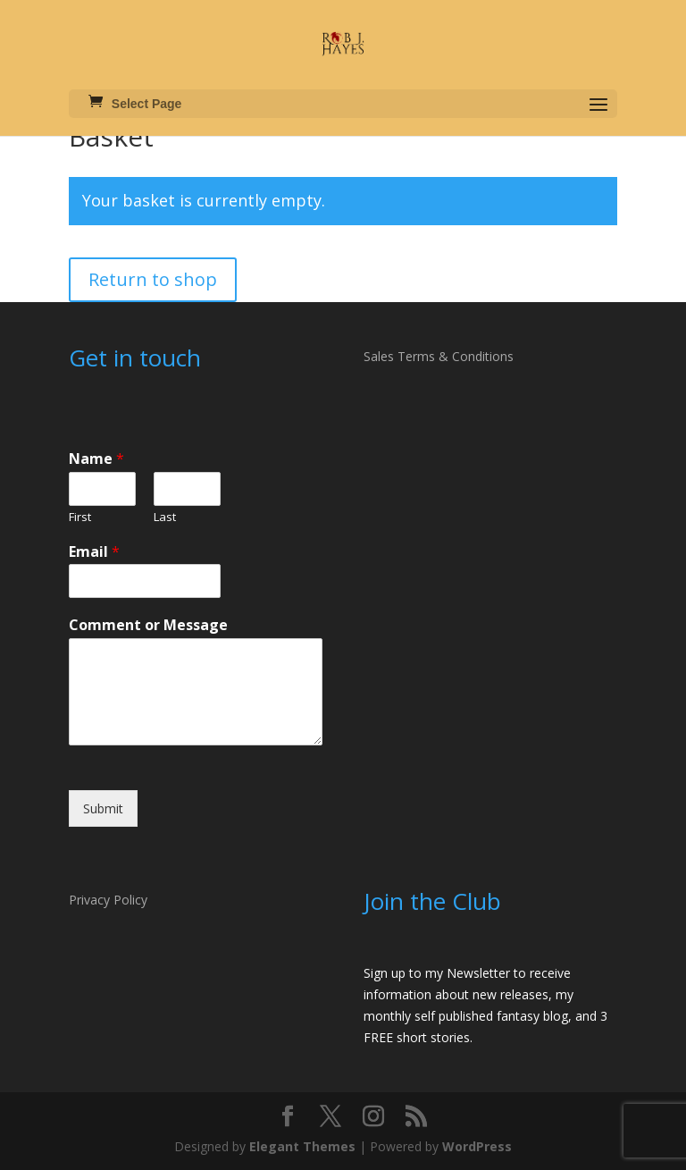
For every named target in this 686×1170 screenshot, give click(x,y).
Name (96, 459)
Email (94, 552)
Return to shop (152, 279)
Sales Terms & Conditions (439, 356)
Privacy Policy (108, 899)
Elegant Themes (302, 1146)
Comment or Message (148, 625)
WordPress (477, 1146)
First (80, 517)
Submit (103, 808)
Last (165, 517)
